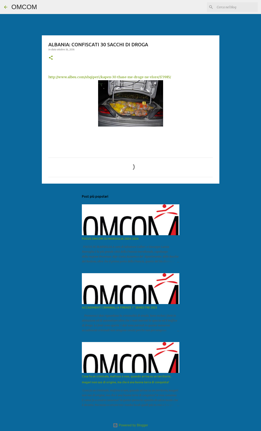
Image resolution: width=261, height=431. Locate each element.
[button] (50, 58)
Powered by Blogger (130, 425)
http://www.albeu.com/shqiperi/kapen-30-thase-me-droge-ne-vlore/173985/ (109, 77)
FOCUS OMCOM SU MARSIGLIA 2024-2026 (110, 238)
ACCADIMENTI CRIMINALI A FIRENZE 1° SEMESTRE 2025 (119, 307)
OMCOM (24, 7)
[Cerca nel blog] (236, 7)
